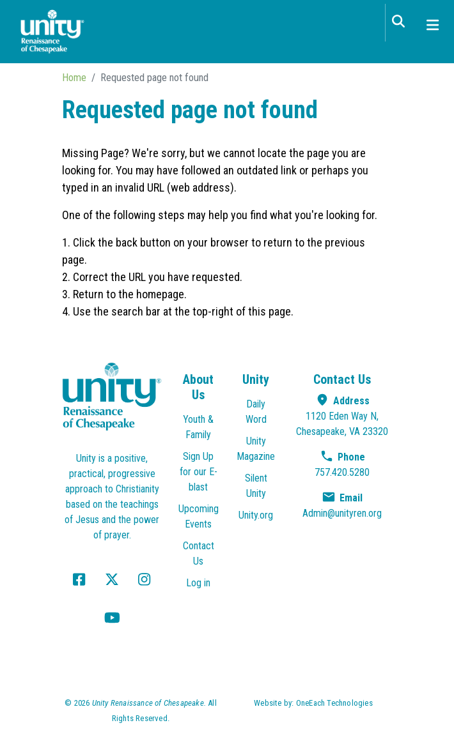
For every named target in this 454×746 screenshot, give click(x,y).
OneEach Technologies (334, 703)
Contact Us (198, 553)
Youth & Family (198, 427)
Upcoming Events (198, 516)
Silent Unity (256, 485)
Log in (198, 583)
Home (74, 77)
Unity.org (256, 515)
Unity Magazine (256, 448)
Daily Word (256, 411)
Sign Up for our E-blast (198, 471)
